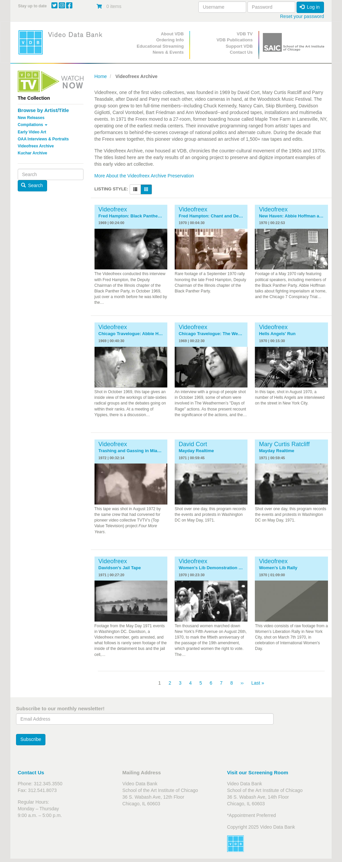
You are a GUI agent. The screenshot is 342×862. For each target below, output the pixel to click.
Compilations (32, 124)
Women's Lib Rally (278, 568)
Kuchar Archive (32, 153)
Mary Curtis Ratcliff (284, 444)
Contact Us (241, 52)
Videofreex (113, 209)
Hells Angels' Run (277, 333)
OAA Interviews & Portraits (43, 139)
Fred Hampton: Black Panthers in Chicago (131, 216)
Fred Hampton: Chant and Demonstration (211, 216)
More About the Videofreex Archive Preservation (144, 175)
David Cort (193, 444)
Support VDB (239, 46)
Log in (310, 7)
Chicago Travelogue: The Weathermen (211, 333)
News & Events (168, 52)
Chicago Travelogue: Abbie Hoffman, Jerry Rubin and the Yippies (131, 333)
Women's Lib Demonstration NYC (211, 568)
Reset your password (302, 16)
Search (32, 185)
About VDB (172, 33)
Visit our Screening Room (257, 772)
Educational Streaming (160, 46)
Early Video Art (32, 132)
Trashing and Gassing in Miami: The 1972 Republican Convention (131, 451)
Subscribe (30, 739)
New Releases (31, 117)
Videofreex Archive (36, 146)
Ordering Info (170, 39)
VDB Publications (234, 39)
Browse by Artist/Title (43, 110)
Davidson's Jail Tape (120, 568)
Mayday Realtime (196, 451)
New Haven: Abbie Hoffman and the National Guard (291, 216)
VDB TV (245, 33)
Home (101, 76)
